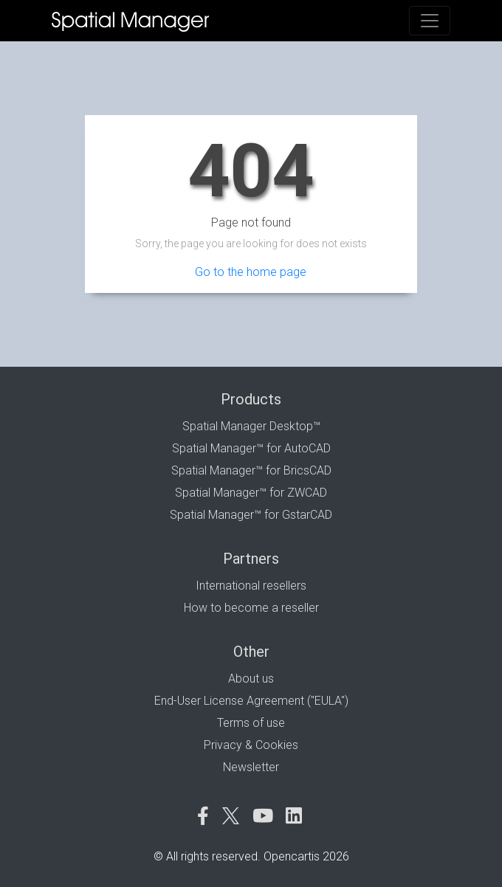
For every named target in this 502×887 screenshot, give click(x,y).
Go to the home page (250, 272)
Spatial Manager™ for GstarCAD (251, 515)
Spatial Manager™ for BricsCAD (251, 470)
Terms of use (251, 723)
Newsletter (251, 767)
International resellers (251, 586)
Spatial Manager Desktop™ (251, 426)
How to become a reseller (251, 608)
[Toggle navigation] (429, 20)
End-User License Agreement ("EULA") (251, 701)
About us (251, 679)
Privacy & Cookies (251, 745)
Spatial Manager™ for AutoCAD (251, 448)
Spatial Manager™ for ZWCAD (251, 493)
